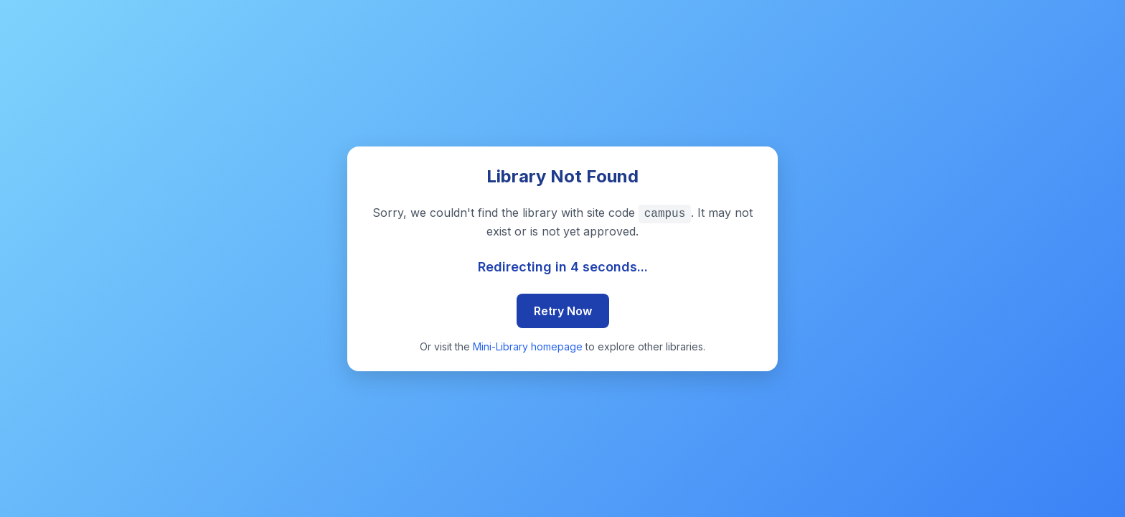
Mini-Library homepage (528, 346)
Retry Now (563, 311)
